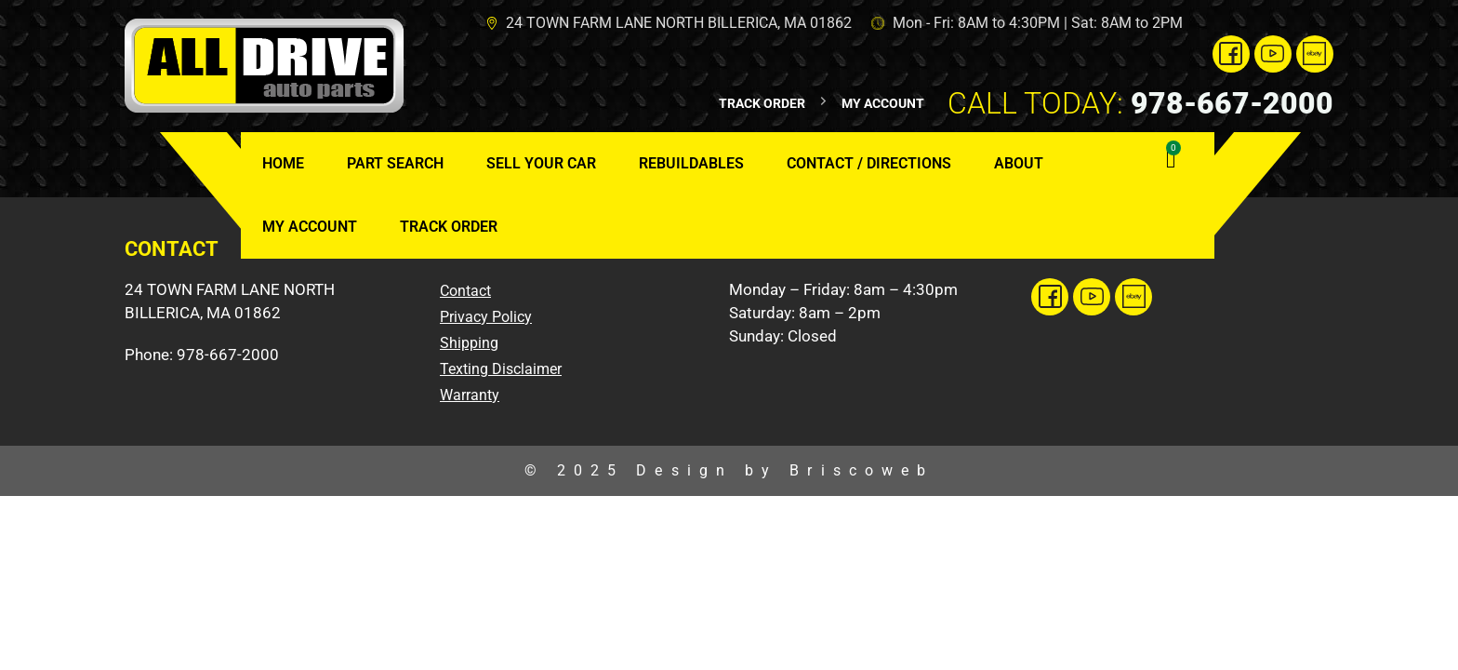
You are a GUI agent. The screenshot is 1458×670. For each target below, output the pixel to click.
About (1018, 163)
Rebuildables (691, 163)
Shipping (469, 343)
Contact (465, 291)
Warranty (469, 395)
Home (283, 163)
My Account (309, 226)
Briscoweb (861, 470)
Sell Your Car (541, 163)
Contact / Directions (869, 163)
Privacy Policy (486, 317)
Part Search (395, 163)
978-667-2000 (1140, 103)
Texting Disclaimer (501, 369)
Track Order (448, 226)
